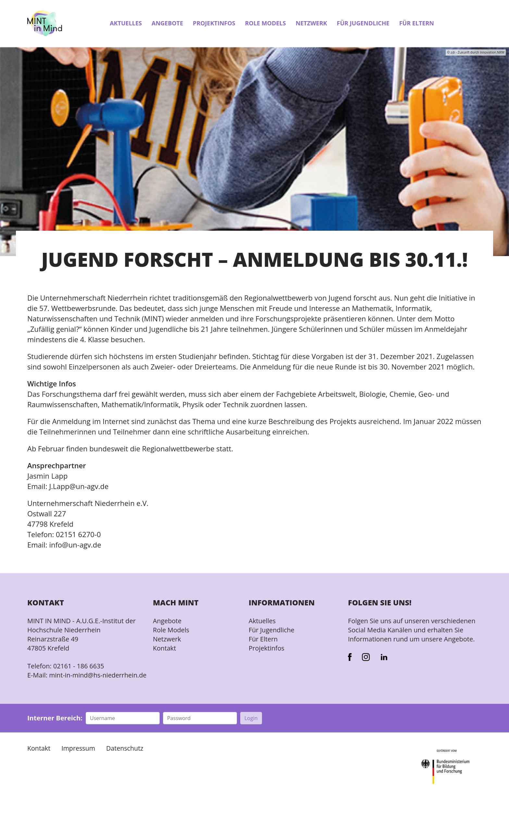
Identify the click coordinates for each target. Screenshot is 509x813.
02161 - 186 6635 (79, 666)
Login (251, 727)
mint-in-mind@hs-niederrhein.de (65, 680)
